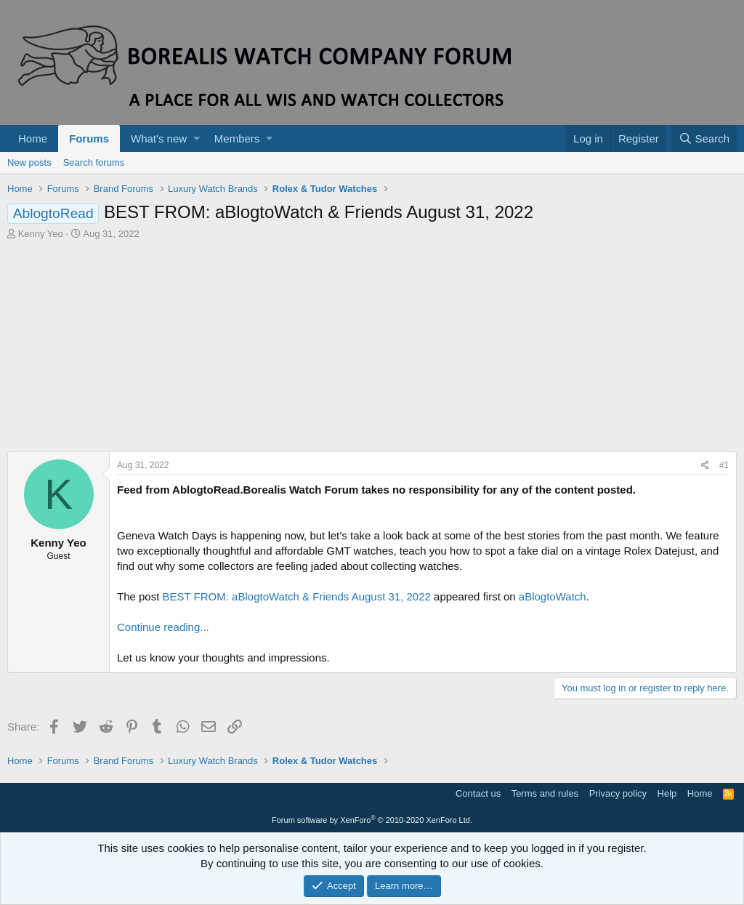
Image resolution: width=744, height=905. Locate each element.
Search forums (94, 162)
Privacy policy (618, 793)
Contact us (478, 793)
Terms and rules (545, 793)
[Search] (704, 138)
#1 (724, 465)
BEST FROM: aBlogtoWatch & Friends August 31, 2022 (297, 596)
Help (667, 793)
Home (32, 138)
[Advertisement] (372, 349)
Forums (89, 138)
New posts (29, 162)
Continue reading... (163, 627)
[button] (196, 138)
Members (237, 138)
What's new (159, 138)
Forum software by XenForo (372, 820)
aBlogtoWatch (552, 596)
